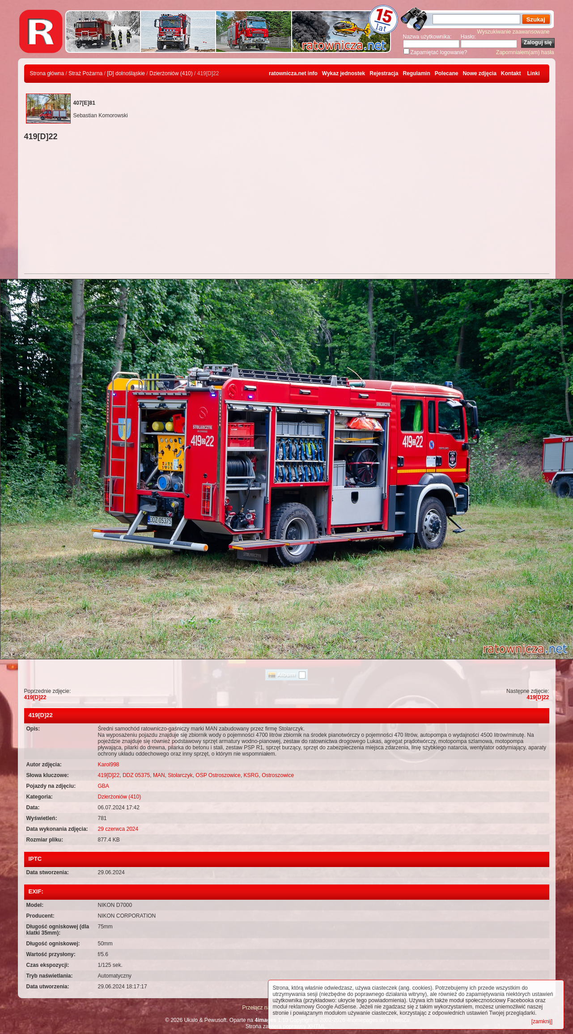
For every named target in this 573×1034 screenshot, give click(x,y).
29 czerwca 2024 (118, 829)
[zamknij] (541, 1021)
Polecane (446, 73)
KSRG (251, 775)
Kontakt (511, 73)
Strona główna (47, 73)
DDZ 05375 (136, 775)
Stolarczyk (180, 775)
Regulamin (416, 73)
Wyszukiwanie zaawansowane (513, 32)
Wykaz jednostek (343, 73)
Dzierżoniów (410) (171, 73)
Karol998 (108, 764)
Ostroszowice (278, 775)
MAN (159, 775)
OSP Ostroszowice (217, 775)
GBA (103, 786)
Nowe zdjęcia (479, 73)
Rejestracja (383, 73)
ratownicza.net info (293, 73)
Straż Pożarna (85, 73)
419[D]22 (35, 697)
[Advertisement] (286, 208)
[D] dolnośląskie (126, 73)
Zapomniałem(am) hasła (525, 52)
